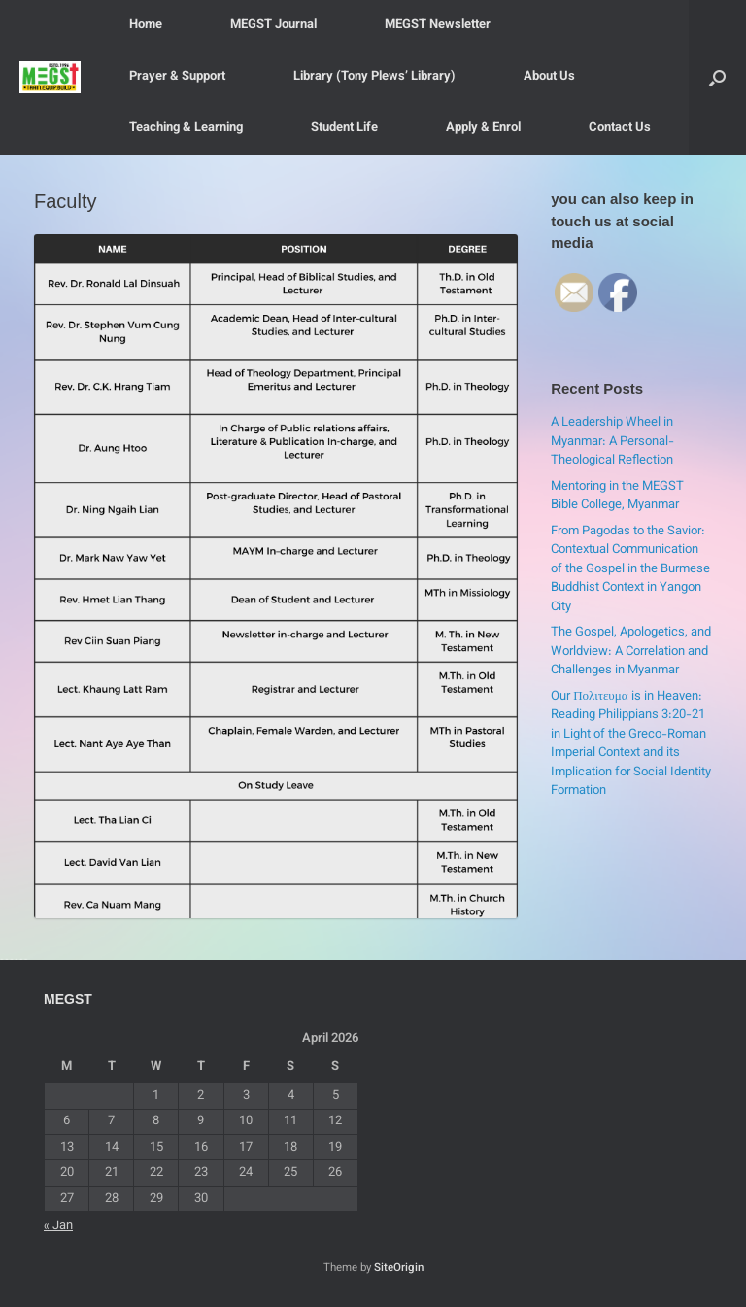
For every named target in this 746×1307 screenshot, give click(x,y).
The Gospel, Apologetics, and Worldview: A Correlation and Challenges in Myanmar (631, 651)
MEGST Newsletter (438, 25)
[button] (717, 77)
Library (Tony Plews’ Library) (374, 76)
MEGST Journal (273, 25)
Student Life (344, 128)
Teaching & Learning (186, 128)
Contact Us (620, 128)
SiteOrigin (399, 1268)
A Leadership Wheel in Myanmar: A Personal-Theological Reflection (612, 441)
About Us (549, 76)
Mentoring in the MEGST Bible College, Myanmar (617, 496)
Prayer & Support (177, 76)
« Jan (58, 1226)
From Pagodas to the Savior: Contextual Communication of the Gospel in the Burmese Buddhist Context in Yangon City (630, 569)
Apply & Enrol (483, 128)
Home (145, 25)
